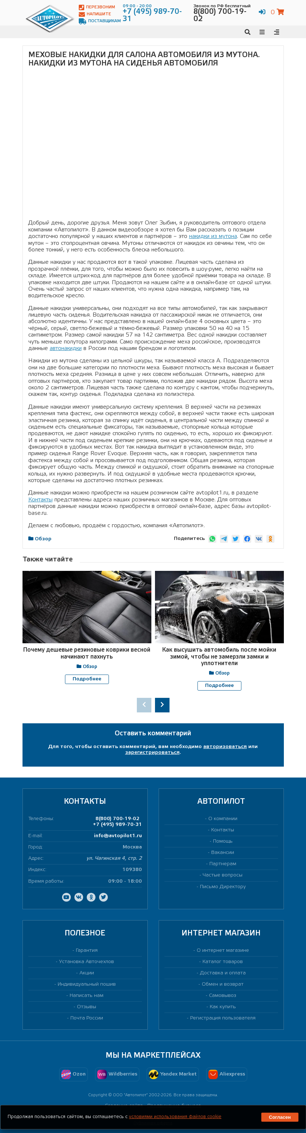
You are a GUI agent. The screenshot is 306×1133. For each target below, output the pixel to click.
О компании (222, 818)
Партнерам (222, 864)
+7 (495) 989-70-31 (117, 824)
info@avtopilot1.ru (118, 836)
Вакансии (222, 852)
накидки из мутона (213, 236)
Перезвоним (97, 7)
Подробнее (87, 679)
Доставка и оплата (223, 972)
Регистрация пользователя (223, 1018)
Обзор (43, 539)
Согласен (280, 1117)
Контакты (40, 499)
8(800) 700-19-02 (117, 818)
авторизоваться (225, 746)
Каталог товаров (223, 961)
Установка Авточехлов (86, 961)
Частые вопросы (222, 875)
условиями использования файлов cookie (175, 1117)
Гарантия (87, 950)
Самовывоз (222, 995)
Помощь (223, 841)
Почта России (86, 1018)
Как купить (223, 1006)
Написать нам (86, 995)
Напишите (95, 14)
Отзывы (86, 1006)
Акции (86, 972)
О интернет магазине (223, 950)
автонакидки (66, 348)
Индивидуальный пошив (87, 984)
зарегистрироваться (152, 752)
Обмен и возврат (223, 984)
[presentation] (144, 704)
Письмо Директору (223, 886)
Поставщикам (100, 21)
